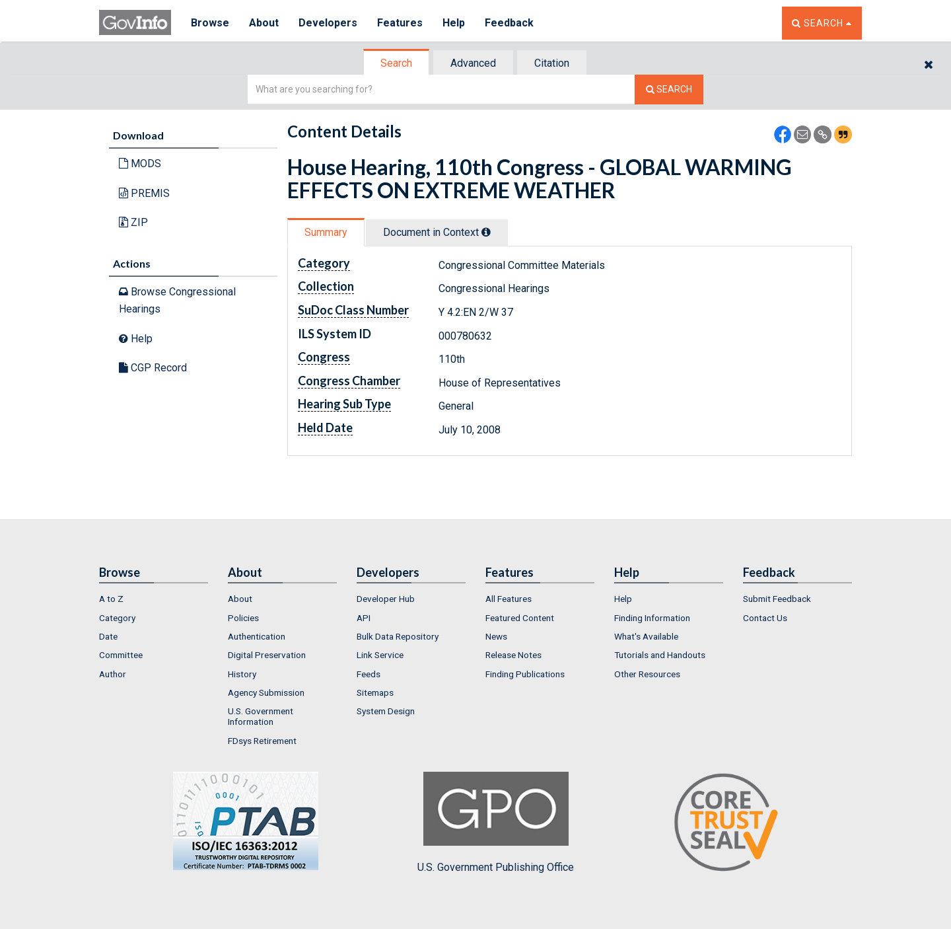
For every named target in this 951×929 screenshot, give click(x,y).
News (496, 636)
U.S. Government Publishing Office (495, 822)
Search (396, 63)
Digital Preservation (267, 655)
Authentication (256, 636)
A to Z (111, 598)
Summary (325, 232)
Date (108, 636)
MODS (140, 163)
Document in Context (437, 232)
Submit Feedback (777, 598)
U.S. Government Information (260, 716)
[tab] (397, 63)
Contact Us (765, 618)
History (242, 674)
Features (400, 23)
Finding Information (652, 618)
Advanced (473, 63)
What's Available (646, 636)
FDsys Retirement (262, 740)
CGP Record (153, 367)
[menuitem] (153, 598)
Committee (121, 655)
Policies (243, 618)
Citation (551, 63)
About (264, 23)
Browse (210, 23)
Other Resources (647, 674)
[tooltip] (486, 232)
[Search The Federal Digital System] (669, 89)
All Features (508, 598)
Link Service (380, 655)
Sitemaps (375, 692)
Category (117, 618)
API (363, 618)
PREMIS (144, 193)
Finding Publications (525, 674)
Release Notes (513, 655)
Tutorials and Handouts (659, 655)
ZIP (133, 222)
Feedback (509, 23)
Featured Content (519, 618)
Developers (328, 23)
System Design (386, 711)
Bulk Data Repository (398, 636)
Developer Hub (386, 598)
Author (112, 674)
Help (453, 23)
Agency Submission (266, 692)
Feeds (368, 674)
